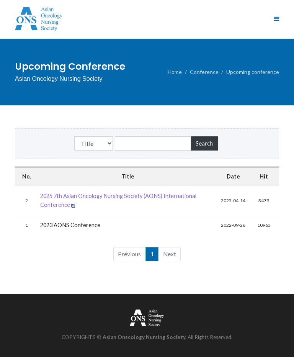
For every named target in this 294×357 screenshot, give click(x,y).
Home (175, 72)
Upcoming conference (252, 72)
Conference (204, 72)
